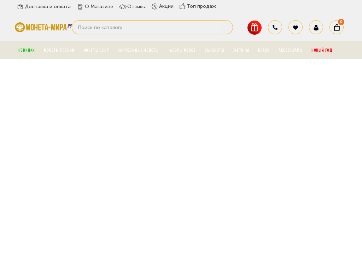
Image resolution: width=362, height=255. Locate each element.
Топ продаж (197, 6)
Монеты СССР (96, 49)
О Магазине (94, 7)
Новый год (322, 49)
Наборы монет (182, 49)
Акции (162, 6)
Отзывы (132, 7)
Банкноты (214, 49)
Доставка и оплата (43, 7)
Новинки (26, 49)
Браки (264, 49)
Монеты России (59, 49)
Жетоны (241, 49)
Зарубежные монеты (138, 49)
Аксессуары (291, 49)
